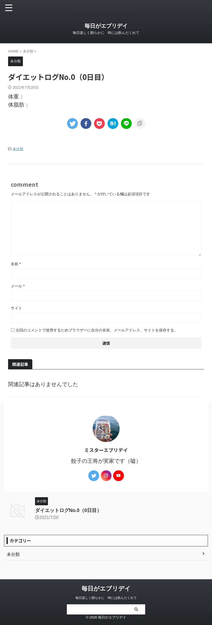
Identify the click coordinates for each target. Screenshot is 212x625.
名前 (16, 264)
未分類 (18, 149)
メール (18, 286)
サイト (16, 308)
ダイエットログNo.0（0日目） (68, 510)
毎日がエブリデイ (106, 26)
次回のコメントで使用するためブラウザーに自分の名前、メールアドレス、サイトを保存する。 (97, 330)
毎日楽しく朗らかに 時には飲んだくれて (106, 598)
